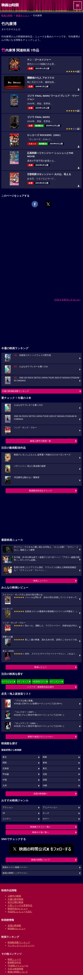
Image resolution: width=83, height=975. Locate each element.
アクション (8, 807)
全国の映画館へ (40, 793)
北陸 (45, 774)
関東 (45, 757)
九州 (5, 785)
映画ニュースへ (40, 581)
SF (4, 813)
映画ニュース (14, 959)
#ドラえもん (7, 681)
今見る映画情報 (15, 968)
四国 (45, 780)
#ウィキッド (23, 681)
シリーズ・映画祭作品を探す (40, 687)
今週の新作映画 (15, 899)
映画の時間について (40, 860)
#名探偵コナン (39, 681)
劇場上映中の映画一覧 (40, 441)
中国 (5, 780)
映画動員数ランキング (19, 942)
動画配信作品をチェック (40, 490)
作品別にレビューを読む (20, 911)
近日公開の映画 (15, 902)
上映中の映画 (14, 896)
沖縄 (45, 785)
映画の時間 (6, 15)
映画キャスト (22, 15)
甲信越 (6, 774)
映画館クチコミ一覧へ (40, 827)
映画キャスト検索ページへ (15, 867)
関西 (5, 763)
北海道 (6, 768)
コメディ (7, 819)
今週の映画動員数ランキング (15, 391)
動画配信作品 (14, 962)
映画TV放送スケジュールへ (40, 736)
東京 (5, 757)
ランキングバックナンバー (21, 945)
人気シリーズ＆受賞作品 (20, 905)
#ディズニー (55, 681)
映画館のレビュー (17, 928)
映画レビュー (40, 667)
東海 (45, 763)
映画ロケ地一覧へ (40, 832)
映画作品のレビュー (18, 908)
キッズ (46, 813)
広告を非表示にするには (67, 299)
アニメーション (50, 807)
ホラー (46, 819)
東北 (45, 768)
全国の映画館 (14, 925)
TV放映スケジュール (18, 965)
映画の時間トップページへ (15, 873)
